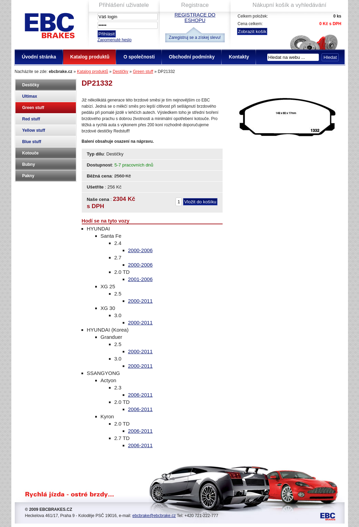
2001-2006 (140, 279)
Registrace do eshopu (195, 17)
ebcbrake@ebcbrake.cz (154, 515)
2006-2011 (140, 395)
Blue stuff (31, 141)
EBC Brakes (49, 24)
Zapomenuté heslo (115, 39)
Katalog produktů (92, 71)
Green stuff (143, 71)
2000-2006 (140, 250)
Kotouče (30, 153)
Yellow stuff (33, 130)
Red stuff (31, 119)
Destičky (120, 71)
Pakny (28, 175)
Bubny (28, 164)
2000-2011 (140, 301)
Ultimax (29, 96)
